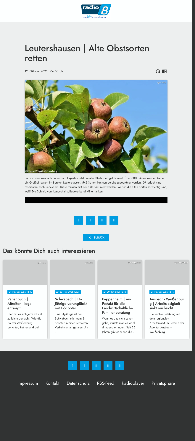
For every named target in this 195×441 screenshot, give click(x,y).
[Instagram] (84, 365)
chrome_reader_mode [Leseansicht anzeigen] (164, 71)
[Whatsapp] (96, 365)
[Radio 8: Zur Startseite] (96, 11)
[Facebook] (72, 365)
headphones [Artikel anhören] (157, 71)
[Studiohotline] (108, 365)
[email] (119, 365)
